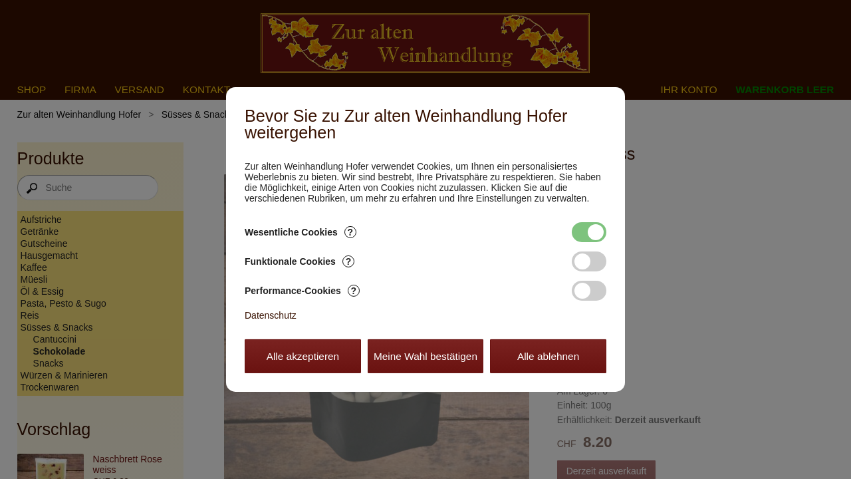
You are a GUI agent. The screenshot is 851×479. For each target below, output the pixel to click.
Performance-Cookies (302, 290)
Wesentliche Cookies (300, 232)
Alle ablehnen (548, 356)
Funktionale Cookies (299, 261)
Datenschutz (271, 315)
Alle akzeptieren (303, 356)
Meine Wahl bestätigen (425, 356)
